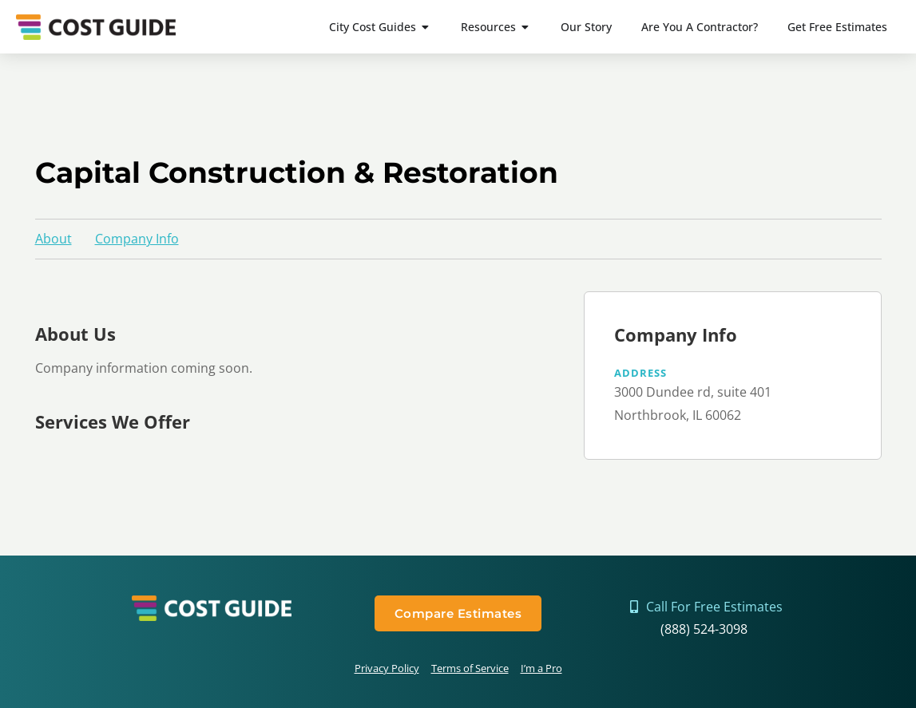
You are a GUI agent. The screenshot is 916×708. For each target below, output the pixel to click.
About (53, 238)
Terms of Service (470, 668)
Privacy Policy (387, 668)
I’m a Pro (541, 668)
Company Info (137, 238)
